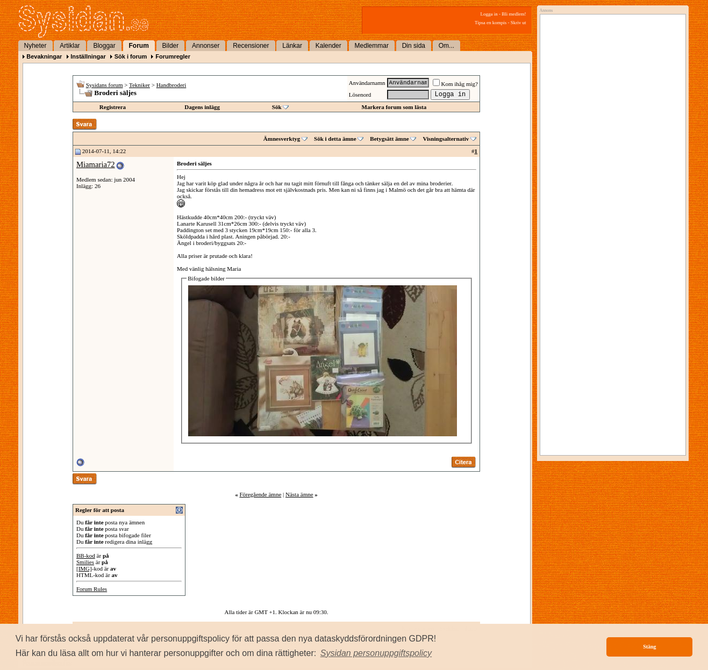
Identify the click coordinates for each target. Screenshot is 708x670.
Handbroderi (171, 85)
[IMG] (84, 568)
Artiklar (70, 45)
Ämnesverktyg (281, 138)
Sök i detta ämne (335, 138)
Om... (446, 45)
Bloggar (104, 45)
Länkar (292, 45)
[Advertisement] (610, 127)
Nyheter (35, 45)
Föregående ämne (260, 494)
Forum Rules (91, 589)
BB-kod (85, 555)
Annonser (205, 45)
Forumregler (172, 56)
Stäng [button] (649, 647)
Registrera (112, 107)
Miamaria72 (95, 164)
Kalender (328, 45)
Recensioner (251, 45)
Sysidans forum (104, 85)
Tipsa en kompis (490, 22)
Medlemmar (372, 45)
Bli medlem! (514, 14)
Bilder (170, 45)
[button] (376, 653)
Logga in (489, 14)
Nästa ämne (299, 494)
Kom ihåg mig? (455, 84)
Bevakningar (44, 56)
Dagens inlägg (202, 107)
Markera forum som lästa (394, 107)
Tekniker (139, 85)
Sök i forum (131, 56)
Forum (139, 45)
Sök (277, 107)
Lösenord (360, 94)
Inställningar (87, 56)
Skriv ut (518, 22)
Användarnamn (367, 83)
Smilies (85, 562)
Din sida (413, 45)
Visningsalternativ (446, 138)
